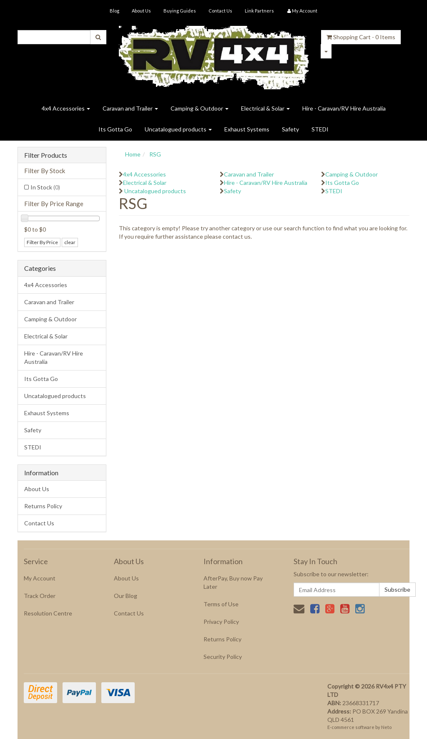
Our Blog (125, 595)
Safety (290, 129)
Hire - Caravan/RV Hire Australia (344, 108)
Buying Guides (179, 10)
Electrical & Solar (265, 108)
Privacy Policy (221, 621)
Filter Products (45, 155)
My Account (39, 578)
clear (69, 242)
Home (133, 154)
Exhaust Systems (246, 129)
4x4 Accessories (66, 108)
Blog (114, 10)
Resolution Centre (48, 613)
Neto (386, 727)
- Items (361, 36)
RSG (155, 154)
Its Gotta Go (115, 129)
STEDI (320, 129)
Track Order (39, 595)
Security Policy (222, 656)
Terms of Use (221, 604)
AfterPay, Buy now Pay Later (233, 582)
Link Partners (259, 10)
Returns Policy (43, 505)
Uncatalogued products (178, 129)
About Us (141, 10)
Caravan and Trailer (130, 108)
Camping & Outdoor (200, 108)
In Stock (45, 187)
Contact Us (220, 10)
